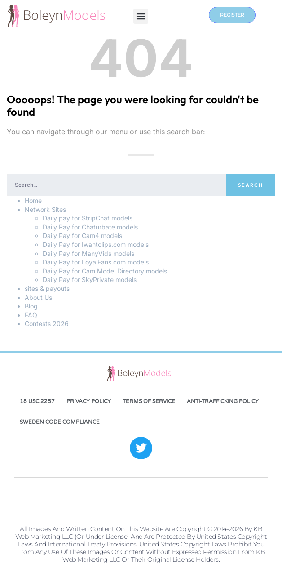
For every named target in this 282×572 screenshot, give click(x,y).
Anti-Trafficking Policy (223, 401)
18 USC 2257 (37, 401)
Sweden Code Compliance (60, 422)
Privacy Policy (88, 401)
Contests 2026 (47, 323)
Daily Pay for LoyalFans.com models (96, 262)
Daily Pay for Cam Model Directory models (105, 271)
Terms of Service (149, 401)
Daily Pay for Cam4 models (82, 235)
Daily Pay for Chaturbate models (90, 227)
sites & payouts (47, 288)
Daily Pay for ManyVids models (88, 253)
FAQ (31, 315)
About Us (38, 297)
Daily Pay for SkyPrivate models (90, 279)
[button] (140, 16)
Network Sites (45, 209)
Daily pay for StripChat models (87, 218)
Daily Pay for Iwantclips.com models (96, 244)
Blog (31, 306)
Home (33, 200)
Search (250, 185)
